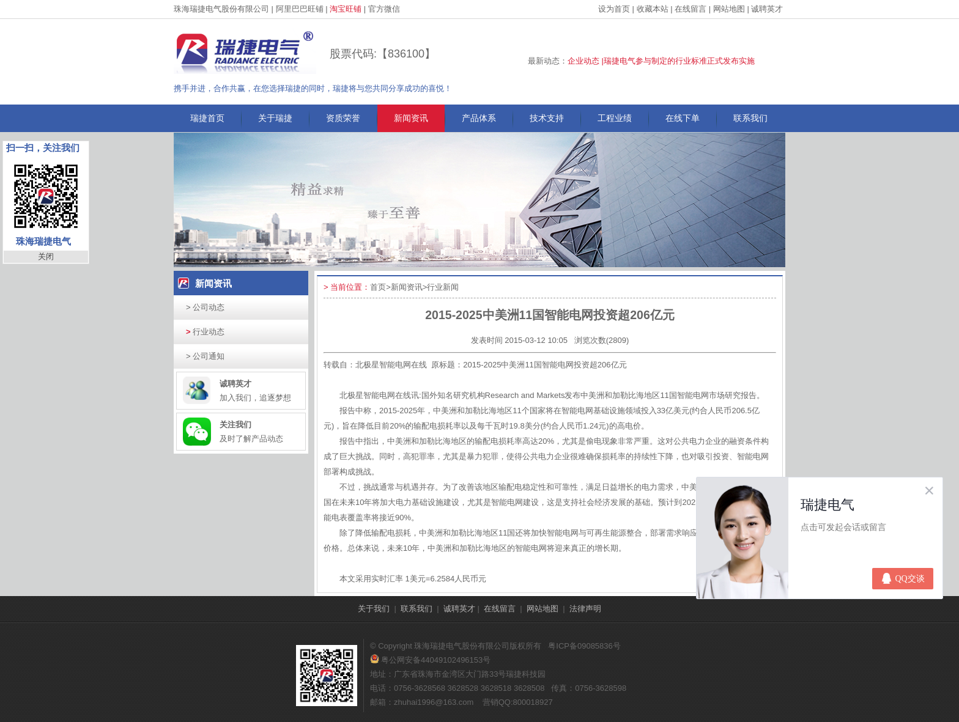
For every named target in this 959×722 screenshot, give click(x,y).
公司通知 (205, 356)
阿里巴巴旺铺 (300, 8)
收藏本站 (652, 8)
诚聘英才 (767, 8)
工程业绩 (615, 118)
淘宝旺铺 (345, 8)
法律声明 (585, 608)
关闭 (46, 256)
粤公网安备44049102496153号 (430, 660)
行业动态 (205, 331)
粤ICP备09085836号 (584, 645)
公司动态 (205, 307)
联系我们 (750, 118)
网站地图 (729, 8)
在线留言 (690, 8)
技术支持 (547, 118)
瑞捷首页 (207, 118)
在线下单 (682, 118)
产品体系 (479, 118)
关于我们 (374, 608)
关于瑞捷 (275, 118)
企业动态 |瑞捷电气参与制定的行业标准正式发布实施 (661, 60)
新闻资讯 (411, 118)
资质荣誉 (343, 118)
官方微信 (384, 8)
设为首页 (614, 8)
